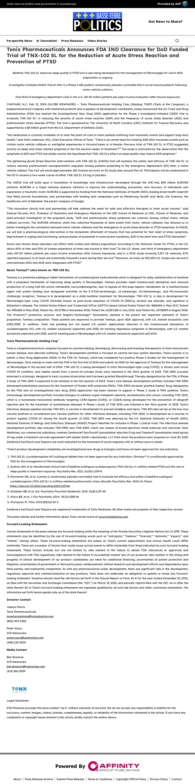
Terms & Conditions (100, 779)
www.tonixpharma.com (113, 516)
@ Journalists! (46, 40)
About (17, 779)
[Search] (177, 41)
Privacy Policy (159, 779)
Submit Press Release (70, 779)
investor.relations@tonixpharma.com (30, 616)
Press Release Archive (39, 779)
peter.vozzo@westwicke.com (25, 637)
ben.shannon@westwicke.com (26, 666)
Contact (176, 779)
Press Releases (72, 40)
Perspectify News (19, 40)
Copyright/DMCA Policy (131, 779)
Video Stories (97, 40)
